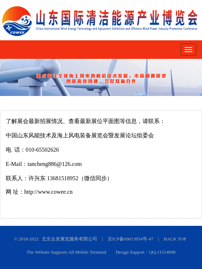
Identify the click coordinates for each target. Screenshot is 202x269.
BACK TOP (175, 239)
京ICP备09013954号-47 (131, 239)
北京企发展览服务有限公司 (69, 239)
